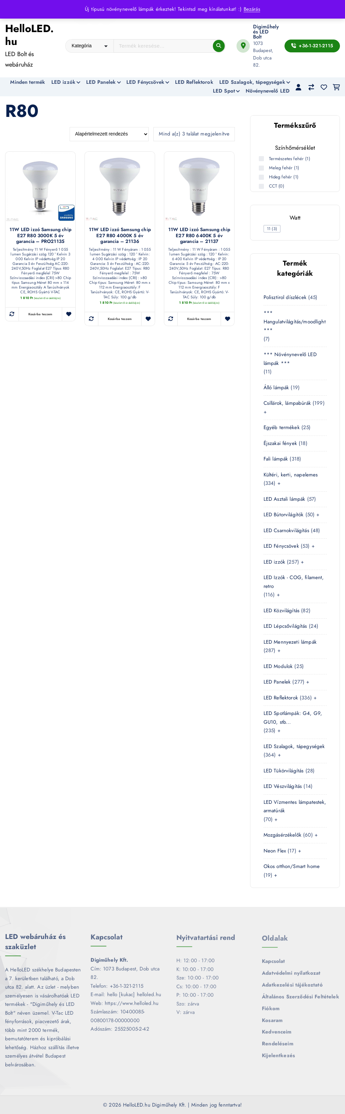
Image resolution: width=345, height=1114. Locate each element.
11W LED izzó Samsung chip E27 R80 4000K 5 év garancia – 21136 (120, 236)
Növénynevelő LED (268, 91)
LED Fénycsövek (145, 82)
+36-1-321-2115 (312, 45)
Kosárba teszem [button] (40, 314)
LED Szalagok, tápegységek (252, 82)
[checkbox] (272, 228)
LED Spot (224, 91)
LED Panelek (101, 82)
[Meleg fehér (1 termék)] (262, 168)
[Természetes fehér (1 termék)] (262, 158)
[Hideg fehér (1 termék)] (262, 177)
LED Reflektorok (194, 82)
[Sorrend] (109, 134)
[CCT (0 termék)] (262, 186)
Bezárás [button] (252, 9)
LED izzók (63, 82)
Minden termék (27, 82)
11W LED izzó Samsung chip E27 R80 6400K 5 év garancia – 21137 (199, 236)
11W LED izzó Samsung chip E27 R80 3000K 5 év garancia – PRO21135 (40, 236)
